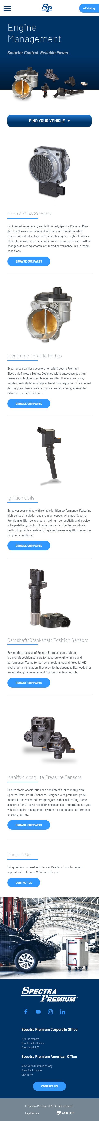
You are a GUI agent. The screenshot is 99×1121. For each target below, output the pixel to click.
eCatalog (89, 8)
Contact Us (24, 882)
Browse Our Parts (29, 261)
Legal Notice (32, 1113)
